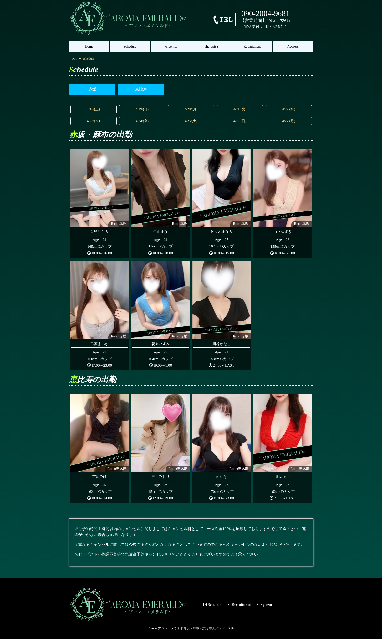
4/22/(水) (288, 109)
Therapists (211, 46)
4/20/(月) (191, 109)
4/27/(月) (288, 121)
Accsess (293, 46)
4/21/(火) (239, 109)
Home (89, 46)
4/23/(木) (93, 121)
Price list (171, 46)
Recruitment (252, 46)
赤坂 (92, 89)
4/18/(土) (93, 109)
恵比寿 (141, 89)
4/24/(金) (142, 121)
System (264, 604)
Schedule (130, 46)
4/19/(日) (142, 109)
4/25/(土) (191, 121)
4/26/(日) (239, 121)
